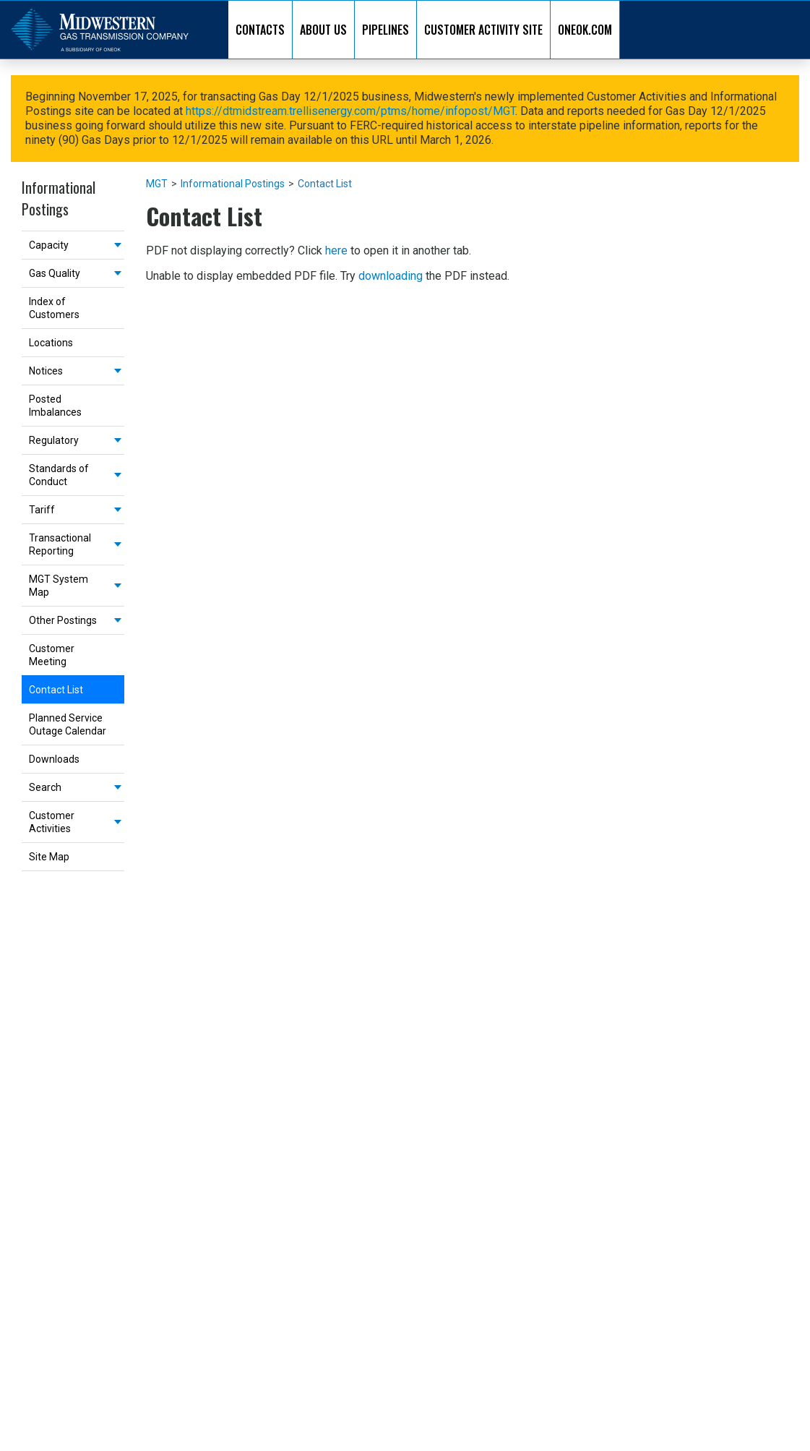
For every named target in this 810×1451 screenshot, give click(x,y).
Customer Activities (51, 822)
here (336, 250)
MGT (157, 183)
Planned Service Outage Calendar (67, 724)
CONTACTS (260, 29)
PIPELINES (385, 29)
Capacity (49, 245)
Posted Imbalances (55, 405)
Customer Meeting (51, 655)
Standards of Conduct (59, 475)
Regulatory (54, 440)
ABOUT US (323, 29)
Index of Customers (54, 308)
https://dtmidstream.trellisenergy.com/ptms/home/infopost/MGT (350, 111)
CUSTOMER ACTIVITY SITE (483, 29)
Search (45, 787)
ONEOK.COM (585, 29)
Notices (46, 371)
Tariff (42, 509)
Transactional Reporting (60, 544)
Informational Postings (233, 183)
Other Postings (63, 620)
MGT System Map (58, 585)
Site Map (49, 857)
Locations (51, 342)
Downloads (54, 759)
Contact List (56, 689)
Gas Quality (54, 273)
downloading (390, 276)
